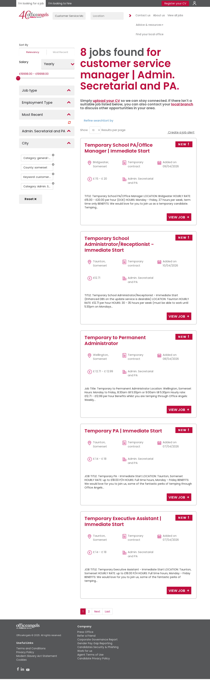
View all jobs (175, 15)
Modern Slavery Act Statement (36, 656)
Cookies (21, 660)
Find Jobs (129, 16)
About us (159, 15)
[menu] (95, 130)
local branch (182, 104)
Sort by (108, 120)
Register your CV (175, 3)
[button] (53, 155)
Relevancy (32, 52)
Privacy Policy (25, 652)
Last (107, 611)
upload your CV (106, 100)
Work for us (84, 651)
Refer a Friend (86, 636)
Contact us (143, 15)
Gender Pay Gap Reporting (94, 643)
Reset (31, 199)
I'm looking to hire (60, 3)
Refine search (93, 120)
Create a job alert (181, 132)
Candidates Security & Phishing (98, 647)
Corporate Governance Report (97, 639)
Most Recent (60, 52)
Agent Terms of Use (90, 655)
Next (97, 611)
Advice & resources (149, 25)
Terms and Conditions (31, 648)
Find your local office (150, 34)
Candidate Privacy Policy (93, 658)
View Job (177, 217)
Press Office (85, 632)
